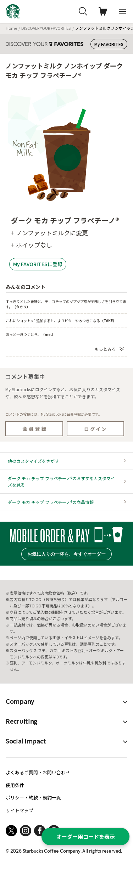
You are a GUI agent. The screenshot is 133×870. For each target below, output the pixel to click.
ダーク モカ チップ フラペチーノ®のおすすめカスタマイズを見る (61, 481)
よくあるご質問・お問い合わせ (38, 772)
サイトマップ (19, 810)
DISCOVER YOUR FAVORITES (46, 28)
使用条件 (15, 785)
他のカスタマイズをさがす (33, 461)
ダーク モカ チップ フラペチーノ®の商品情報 (51, 502)
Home (11, 28)
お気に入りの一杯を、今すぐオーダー (66, 554)
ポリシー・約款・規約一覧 (33, 797)
